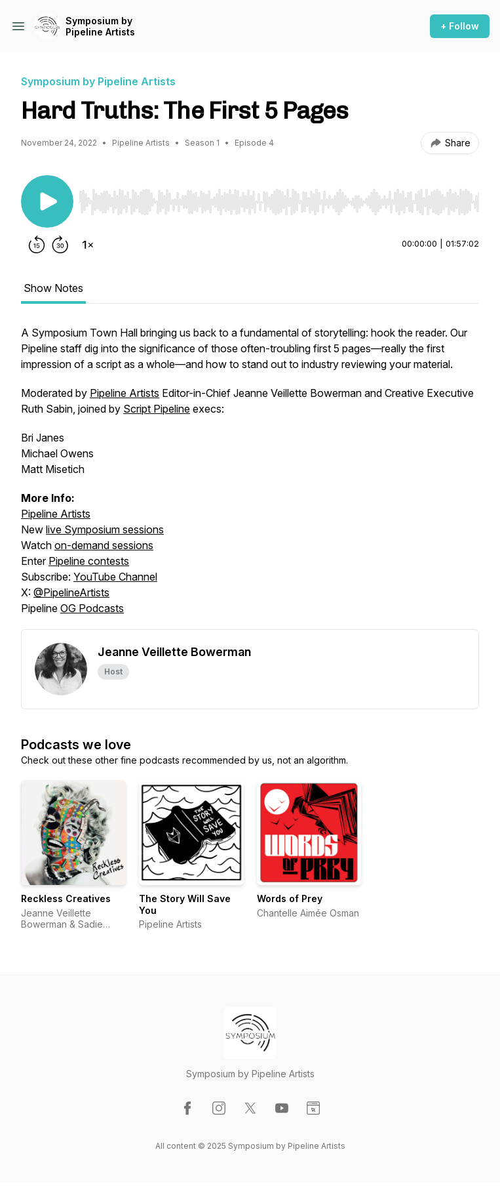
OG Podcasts (92, 608)
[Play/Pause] (47, 201)
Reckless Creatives (66, 898)
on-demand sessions (103, 545)
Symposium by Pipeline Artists (100, 26)
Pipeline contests (88, 560)
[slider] (279, 202)
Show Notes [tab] (53, 288)
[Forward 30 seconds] (60, 245)
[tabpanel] (250, 477)
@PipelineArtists (71, 592)
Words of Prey (289, 898)
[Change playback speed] (88, 245)
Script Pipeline (156, 408)
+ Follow (459, 25)
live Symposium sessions (105, 529)
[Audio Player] (279, 198)
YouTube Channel (115, 576)
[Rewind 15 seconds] (37, 245)
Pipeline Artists (124, 393)
